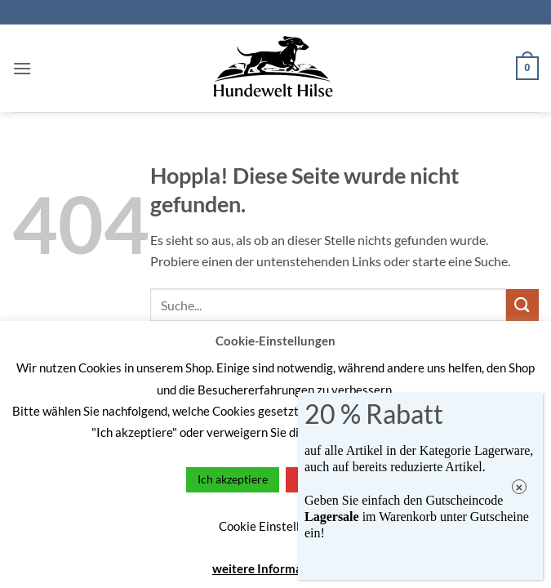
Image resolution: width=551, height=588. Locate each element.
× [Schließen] (519, 487)
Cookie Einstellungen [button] (275, 526)
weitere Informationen (275, 568)
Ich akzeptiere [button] (233, 479)
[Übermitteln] (522, 305)
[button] (22, 68)
